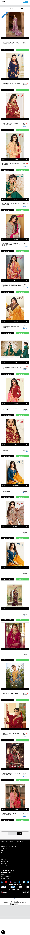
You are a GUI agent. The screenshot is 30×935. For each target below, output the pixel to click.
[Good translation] (12, 904)
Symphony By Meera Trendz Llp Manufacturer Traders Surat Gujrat (11, 773)
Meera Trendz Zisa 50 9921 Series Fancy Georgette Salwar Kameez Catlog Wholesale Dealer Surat (11, 244)
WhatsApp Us (22, 49)
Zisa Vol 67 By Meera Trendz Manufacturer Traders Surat (10, 653)
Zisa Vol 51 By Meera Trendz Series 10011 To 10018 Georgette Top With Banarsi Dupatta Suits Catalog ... (10, 326)
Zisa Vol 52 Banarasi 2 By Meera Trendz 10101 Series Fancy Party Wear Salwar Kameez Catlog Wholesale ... (11, 490)
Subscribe (19, 833)
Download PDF (7, 49)
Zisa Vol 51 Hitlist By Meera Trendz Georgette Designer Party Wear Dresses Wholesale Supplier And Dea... (11, 408)
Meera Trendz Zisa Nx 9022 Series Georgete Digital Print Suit (10, 164)
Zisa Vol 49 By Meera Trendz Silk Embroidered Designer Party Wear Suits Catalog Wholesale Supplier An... (11, 367)
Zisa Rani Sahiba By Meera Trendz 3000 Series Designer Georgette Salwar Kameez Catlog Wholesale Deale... (11, 449)
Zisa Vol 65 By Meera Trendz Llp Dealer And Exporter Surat (10, 733)
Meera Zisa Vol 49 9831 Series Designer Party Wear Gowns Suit (11, 204)
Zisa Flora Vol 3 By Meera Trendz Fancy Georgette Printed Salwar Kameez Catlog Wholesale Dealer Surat (10, 531)
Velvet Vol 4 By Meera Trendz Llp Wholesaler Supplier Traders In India (11, 613)
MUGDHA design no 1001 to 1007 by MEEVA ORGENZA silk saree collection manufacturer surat (11, 43)
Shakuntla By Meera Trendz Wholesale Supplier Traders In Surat (10, 693)
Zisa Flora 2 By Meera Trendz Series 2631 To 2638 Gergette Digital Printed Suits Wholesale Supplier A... (11, 285)
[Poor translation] (16, 904)
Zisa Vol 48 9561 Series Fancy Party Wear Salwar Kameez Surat (10, 124)
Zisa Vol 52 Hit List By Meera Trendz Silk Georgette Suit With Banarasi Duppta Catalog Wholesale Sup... (11, 572)
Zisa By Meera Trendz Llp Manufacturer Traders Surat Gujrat (10, 813)
